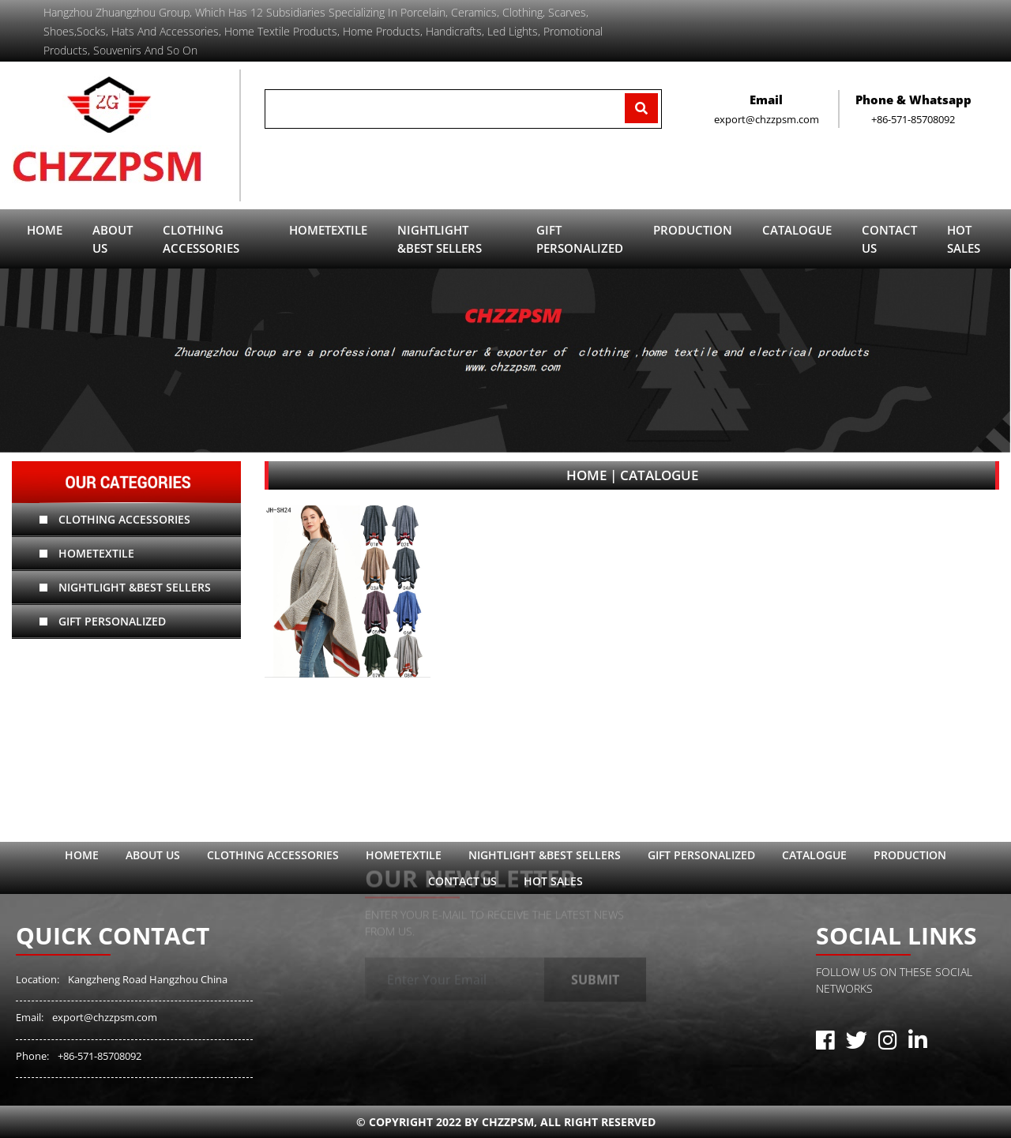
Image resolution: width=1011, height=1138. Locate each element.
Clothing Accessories (114, 519)
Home (44, 230)
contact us (889, 239)
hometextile (86, 553)
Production (910, 854)
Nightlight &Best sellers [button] (439, 239)
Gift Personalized (102, 621)
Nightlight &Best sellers (125, 587)
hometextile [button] (328, 230)
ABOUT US (112, 239)
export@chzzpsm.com (104, 1017)
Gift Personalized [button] (579, 239)
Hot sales (963, 239)
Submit (595, 969)
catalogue (797, 230)
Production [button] (692, 230)
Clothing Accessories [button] (201, 239)
